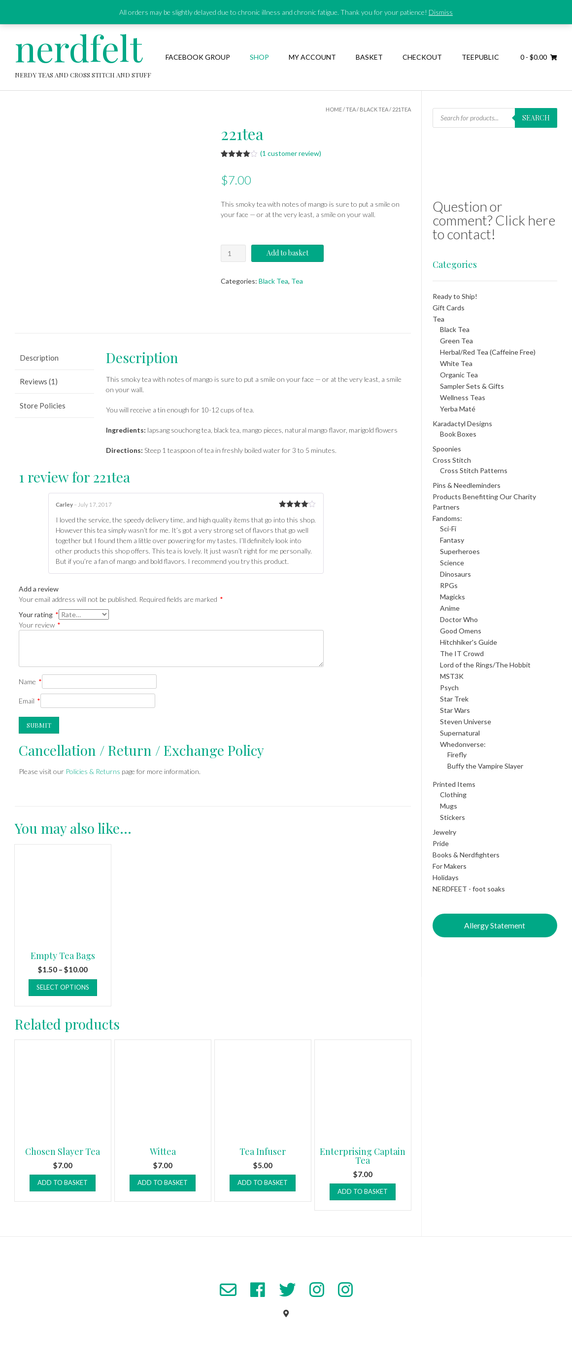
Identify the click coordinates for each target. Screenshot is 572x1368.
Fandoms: (447, 518)
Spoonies (447, 448)
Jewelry (444, 832)
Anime (450, 608)
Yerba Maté (457, 409)
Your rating (39, 614)
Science (452, 562)
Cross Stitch (452, 460)
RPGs (449, 585)
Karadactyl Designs (462, 423)
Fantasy (452, 540)
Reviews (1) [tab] (39, 381)
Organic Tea (459, 374)
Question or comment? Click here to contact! (494, 220)
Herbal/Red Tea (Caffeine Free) (488, 352)
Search (536, 117)
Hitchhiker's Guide (468, 642)
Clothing (453, 794)
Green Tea (456, 340)
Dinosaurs (455, 574)
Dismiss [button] (441, 12)
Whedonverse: (463, 744)
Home (334, 109)
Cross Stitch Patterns (473, 470)
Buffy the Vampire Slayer (485, 766)
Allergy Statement (494, 925)
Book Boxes (458, 434)
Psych (449, 687)
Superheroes (460, 551)
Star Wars (455, 710)
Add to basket (287, 253)
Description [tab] (39, 357)
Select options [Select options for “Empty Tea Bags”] (62, 987)
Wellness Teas (462, 397)
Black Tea (374, 109)
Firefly (457, 754)
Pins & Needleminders (467, 485)
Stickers (452, 817)
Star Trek (454, 699)
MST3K (452, 676)
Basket (369, 57)
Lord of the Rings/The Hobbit (485, 665)
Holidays (446, 877)
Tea (351, 109)
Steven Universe (465, 721)
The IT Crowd (462, 653)
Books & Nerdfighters (466, 854)
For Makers (450, 866)
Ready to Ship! (455, 296)
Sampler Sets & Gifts (472, 386)
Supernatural (460, 733)
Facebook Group (198, 57)
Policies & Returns (93, 771)
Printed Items (454, 784)
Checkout (422, 57)
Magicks (452, 596)
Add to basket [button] (62, 1182)
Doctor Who (459, 619)
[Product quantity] (233, 253)
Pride (441, 843)
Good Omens (460, 631)
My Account (312, 57)
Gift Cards (449, 307)
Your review (40, 625)
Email (29, 701)
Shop (259, 57)
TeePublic (480, 57)
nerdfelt (78, 47)
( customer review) (290, 153)
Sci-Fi (448, 528)
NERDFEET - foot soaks (469, 889)
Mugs (448, 806)
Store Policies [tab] (43, 405)
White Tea (456, 363)
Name (30, 681)
